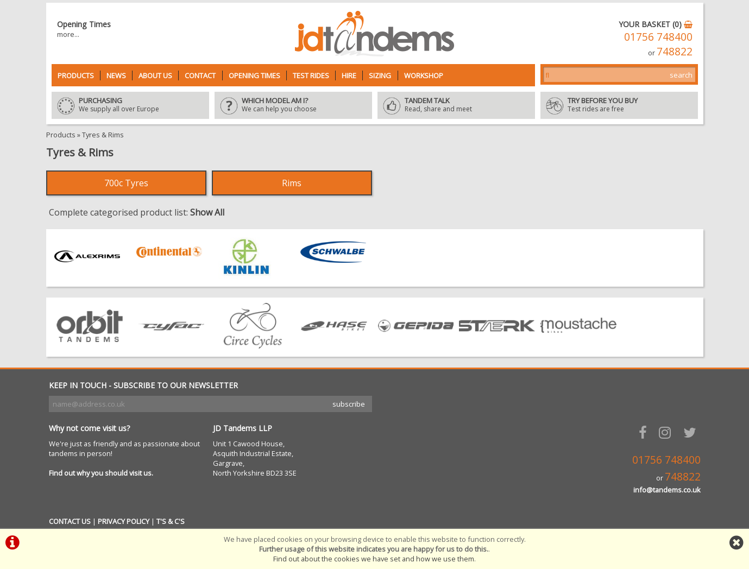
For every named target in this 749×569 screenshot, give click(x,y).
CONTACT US (70, 521)
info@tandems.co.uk (667, 490)
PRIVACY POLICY (123, 521)
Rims (291, 183)
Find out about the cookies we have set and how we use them (373, 559)
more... (68, 34)
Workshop (423, 75)
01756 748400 (658, 36)
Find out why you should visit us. (101, 473)
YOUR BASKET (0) (656, 24)
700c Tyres (126, 183)
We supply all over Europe (130, 105)
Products (76, 75)
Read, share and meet (456, 105)
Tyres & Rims (103, 135)
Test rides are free (619, 105)
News (116, 75)
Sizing (380, 75)
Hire (349, 75)
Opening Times (254, 75)
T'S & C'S (170, 521)
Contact (200, 75)
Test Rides (311, 75)
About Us (155, 75)
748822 (675, 51)
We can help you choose (293, 105)
